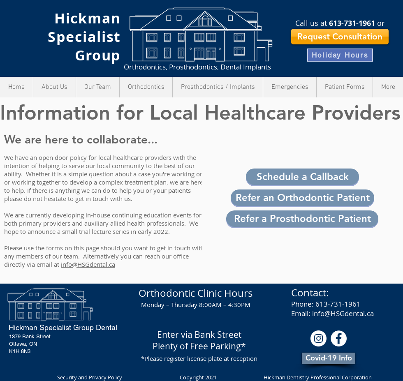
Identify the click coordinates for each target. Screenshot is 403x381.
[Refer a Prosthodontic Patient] (302, 218)
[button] (302, 177)
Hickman (87, 18)
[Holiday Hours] (340, 55)
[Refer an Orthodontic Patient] (302, 197)
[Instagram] (318, 338)
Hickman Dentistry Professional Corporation (318, 377)
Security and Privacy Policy (90, 377)
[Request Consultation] (340, 36)
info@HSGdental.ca (88, 264)
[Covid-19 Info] (328, 358)
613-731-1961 (352, 23)
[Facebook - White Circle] (339, 338)
